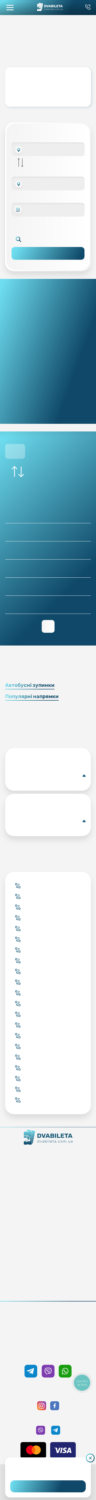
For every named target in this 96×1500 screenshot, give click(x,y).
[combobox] (48, 149)
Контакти (48, 1161)
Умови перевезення (48, 1247)
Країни (48, 1211)
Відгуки (48, 1261)
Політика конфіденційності (48, 1290)
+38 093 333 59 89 (48, 1319)
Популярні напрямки (32, 696)
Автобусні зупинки (30, 685)
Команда (48, 1168)
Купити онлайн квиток (48, 1190)
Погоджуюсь (48, 1486)
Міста (48, 1218)
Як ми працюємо (48, 1154)
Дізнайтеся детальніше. (48, 1470)
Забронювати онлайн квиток (48, 1197)
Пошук (48, 253)
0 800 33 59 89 (48, 1326)
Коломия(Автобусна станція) (48, 775)
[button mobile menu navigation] (10, 8)
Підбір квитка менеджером (48, 1204)
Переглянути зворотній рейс (48, 626)
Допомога (48, 1254)
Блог (48, 1240)
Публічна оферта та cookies (48, 1283)
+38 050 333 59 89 (48, 1354)
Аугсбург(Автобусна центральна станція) (48, 821)
